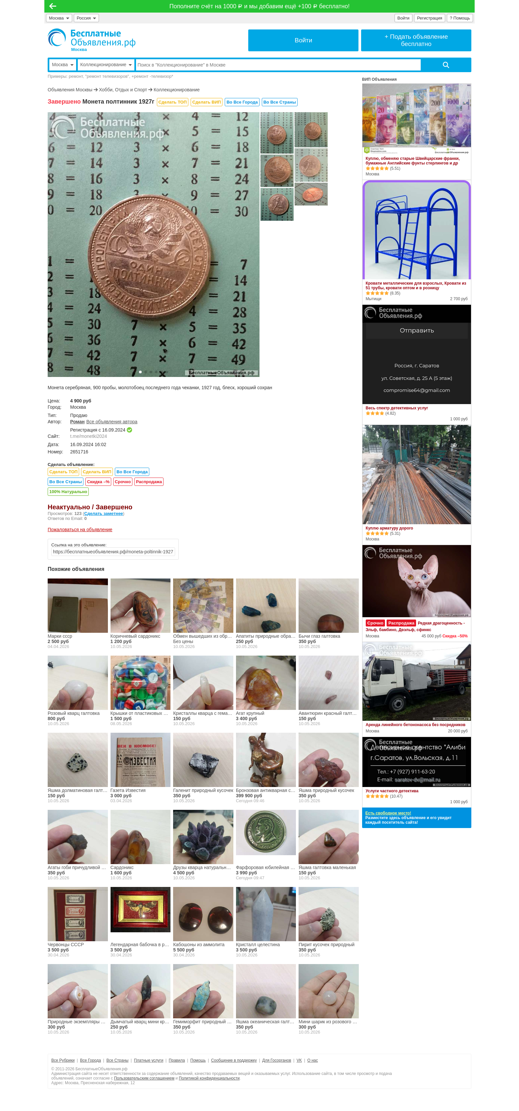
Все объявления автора (111, 421)
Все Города (90, 1060)
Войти (403, 18)
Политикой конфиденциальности (209, 1078)
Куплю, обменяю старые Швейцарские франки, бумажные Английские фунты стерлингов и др (413, 160)
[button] (140, 372)
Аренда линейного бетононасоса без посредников (415, 724)
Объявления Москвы (70, 89)
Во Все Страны (279, 102)
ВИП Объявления (379, 79)
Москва (59, 18)
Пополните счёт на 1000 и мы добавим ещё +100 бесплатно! (259, 6)
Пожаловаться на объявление (80, 529)
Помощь (198, 1060)
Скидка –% (98, 481)
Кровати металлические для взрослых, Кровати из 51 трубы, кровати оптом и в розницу (416, 285)
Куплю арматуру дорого (389, 528)
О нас (312, 1060)
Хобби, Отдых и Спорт (123, 89)
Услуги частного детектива (392, 791)
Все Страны (117, 1060)
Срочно (123, 481)
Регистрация (429, 18)
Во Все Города (242, 102)
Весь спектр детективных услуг (397, 408)
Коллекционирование (177, 89)
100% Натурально (68, 491)
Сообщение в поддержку (234, 1060)
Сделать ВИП (206, 102)
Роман (77, 421)
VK (299, 1060)
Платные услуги (149, 1060)
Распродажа (149, 481)
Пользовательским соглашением (144, 1078)
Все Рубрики (62, 1060)
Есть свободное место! (388, 813)
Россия (86, 18)
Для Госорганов (276, 1060)
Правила (177, 1060)
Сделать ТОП (173, 102)
